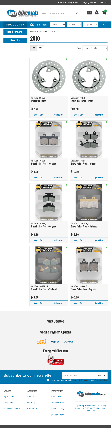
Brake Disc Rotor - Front (82, 100)
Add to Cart (38, 114)
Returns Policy (57, 409)
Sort (79, 48)
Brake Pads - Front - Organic (43, 163)
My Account (8, 396)
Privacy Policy (101, 380)
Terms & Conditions (81, 380)
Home (33, 31)
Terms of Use (57, 396)
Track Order (8, 402)
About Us (77, 2)
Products (62, 2)
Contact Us (103, 2)
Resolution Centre (11, 409)
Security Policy (57, 415)
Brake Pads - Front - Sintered (84, 226)
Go (103, 24)
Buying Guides (89, 2)
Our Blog (31, 402)
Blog (70, 2)
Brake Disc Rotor (38, 100)
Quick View (58, 114)
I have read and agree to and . (77, 380)
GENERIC (43, 31)
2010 (54, 31)
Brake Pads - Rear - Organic (83, 289)
